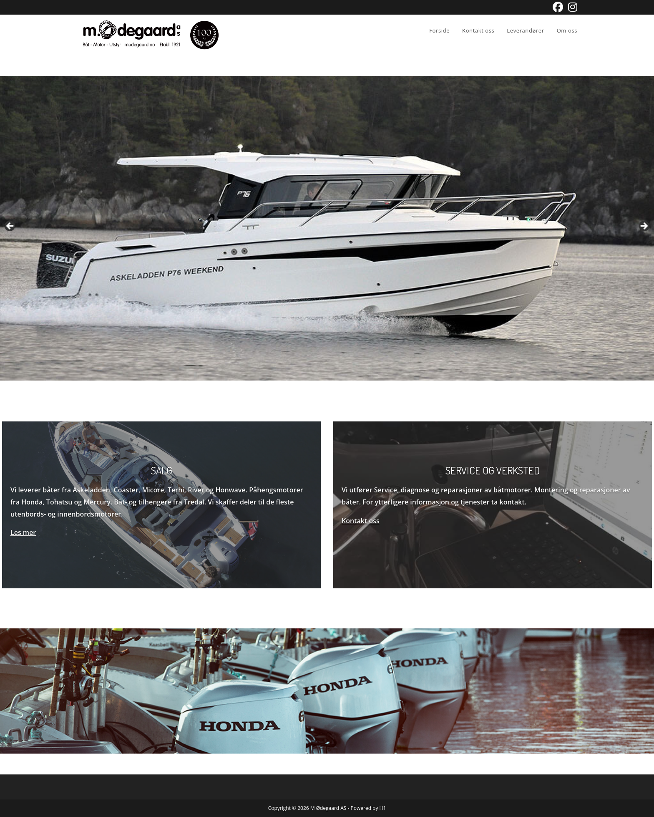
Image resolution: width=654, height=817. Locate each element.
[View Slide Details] (327, 228)
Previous (10, 226)
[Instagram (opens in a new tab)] (571, 7)
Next (643, 226)
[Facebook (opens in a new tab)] (558, 7)
